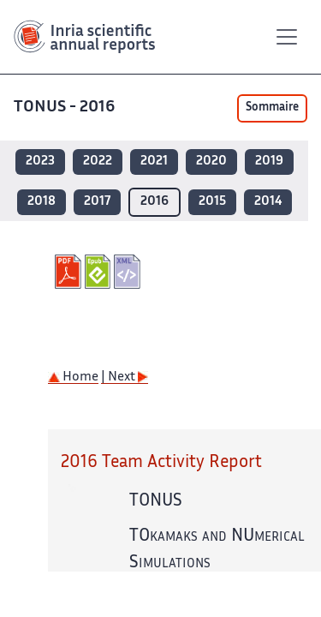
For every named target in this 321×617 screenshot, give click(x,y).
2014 (268, 201)
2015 (212, 201)
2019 (269, 161)
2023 (40, 161)
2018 (41, 201)
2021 (154, 161)
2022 (97, 161)
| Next (124, 377)
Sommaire (272, 108)
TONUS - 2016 (66, 107)
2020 (211, 161)
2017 (97, 201)
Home (73, 377)
